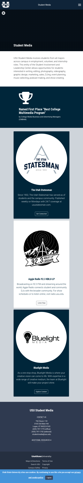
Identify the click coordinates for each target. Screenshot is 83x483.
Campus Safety (34, 468)
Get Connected (41, 214)
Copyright (46, 464)
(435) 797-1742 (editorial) (41, 432)
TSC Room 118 (41, 421)
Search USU (35, 464)
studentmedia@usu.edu (41, 434)
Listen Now (41, 303)
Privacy (45, 468)
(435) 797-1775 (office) (41, 429)
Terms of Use (47, 461)
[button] (3, 13)
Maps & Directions (33, 461)
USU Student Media (41, 410)
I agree (49, 478)
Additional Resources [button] (41, 440)
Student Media (44, 5)
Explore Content (41, 392)
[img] (3, 13)
